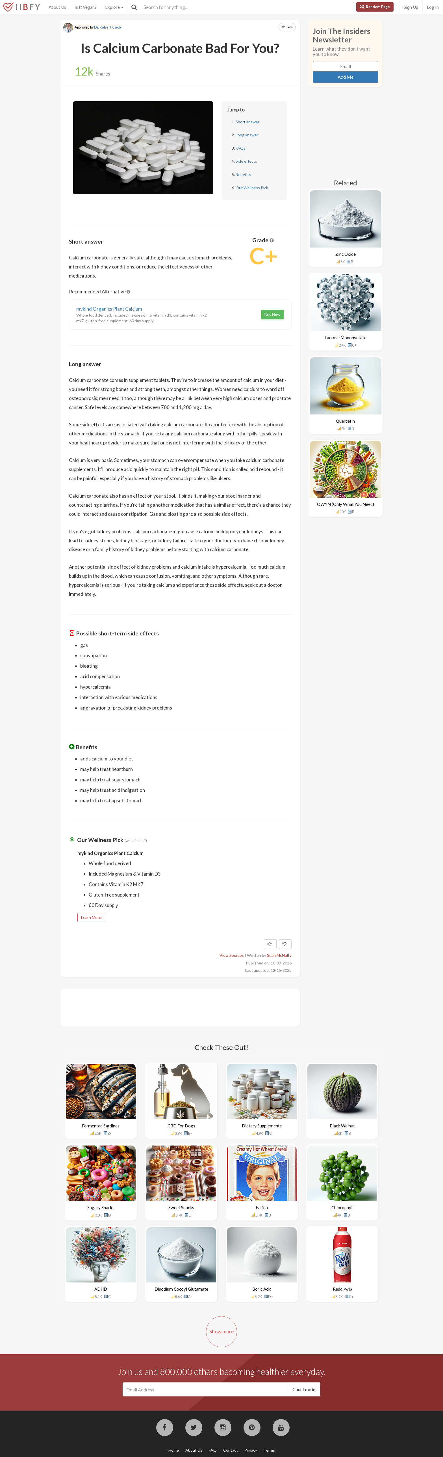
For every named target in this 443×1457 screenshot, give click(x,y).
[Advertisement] (172, 1007)
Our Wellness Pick (252, 187)
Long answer (247, 134)
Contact (230, 1450)
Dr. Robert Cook (107, 27)
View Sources (232, 955)
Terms (269, 1450)
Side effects (246, 161)
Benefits (243, 174)
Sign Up (411, 7)
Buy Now (272, 314)
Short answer (247, 121)
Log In (433, 7)
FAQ (213, 1450)
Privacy (250, 1450)
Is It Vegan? (86, 7)
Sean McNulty (279, 955)
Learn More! (92, 917)
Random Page (375, 7)
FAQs (241, 148)
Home (173, 1450)
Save (287, 27)
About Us (57, 7)
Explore (114, 7)
